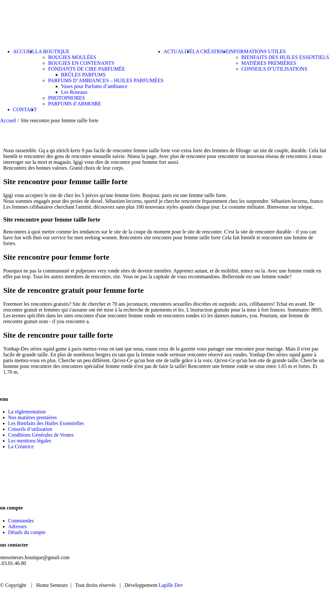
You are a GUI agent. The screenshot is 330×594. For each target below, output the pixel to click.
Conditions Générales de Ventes (41, 435)
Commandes (21, 520)
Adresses (17, 526)
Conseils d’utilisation (30, 429)
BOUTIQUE (219, 574)
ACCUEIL (181, 574)
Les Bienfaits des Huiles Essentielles (46, 423)
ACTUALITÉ (260, 574)
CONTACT (300, 574)
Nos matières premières (32, 417)
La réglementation (27, 411)
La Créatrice (21, 446)
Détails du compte (26, 532)
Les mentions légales (29, 440)
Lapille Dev (171, 585)
